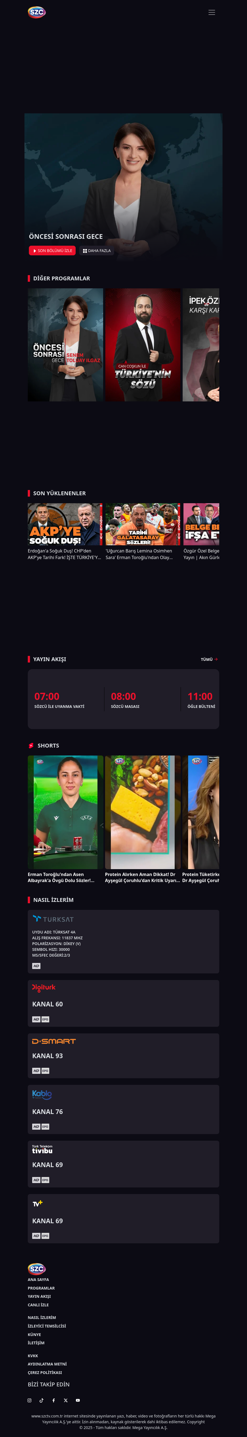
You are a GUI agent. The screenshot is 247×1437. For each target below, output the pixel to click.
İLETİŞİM (36, 1342)
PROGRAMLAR (41, 1288)
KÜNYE (34, 1334)
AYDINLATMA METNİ (47, 1364)
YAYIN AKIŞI (39, 1296)
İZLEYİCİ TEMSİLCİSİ (47, 1326)
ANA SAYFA (38, 1279)
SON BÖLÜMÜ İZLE (52, 250)
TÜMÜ (210, 659)
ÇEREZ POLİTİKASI (45, 1372)
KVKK (33, 1355)
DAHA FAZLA (97, 250)
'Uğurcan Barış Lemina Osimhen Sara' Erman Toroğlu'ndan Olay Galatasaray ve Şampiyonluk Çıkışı (140, 554)
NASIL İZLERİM (42, 1317)
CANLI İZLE (38, 1304)
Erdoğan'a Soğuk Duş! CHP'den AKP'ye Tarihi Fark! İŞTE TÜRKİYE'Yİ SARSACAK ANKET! (63, 554)
